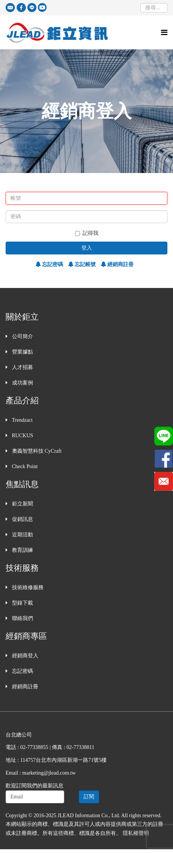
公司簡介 (22, 336)
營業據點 (22, 352)
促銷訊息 (22, 519)
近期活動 (22, 535)
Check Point (24, 466)
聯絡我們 (22, 618)
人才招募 (22, 367)
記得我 (86, 233)
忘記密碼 (52, 264)
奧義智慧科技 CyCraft (36, 451)
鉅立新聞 (22, 504)
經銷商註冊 (120, 264)
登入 (86, 248)
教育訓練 (22, 550)
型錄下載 (22, 603)
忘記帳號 (85, 264)
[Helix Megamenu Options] (164, 32)
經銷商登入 (24, 656)
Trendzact (22, 420)
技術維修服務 (27, 587)
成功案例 (22, 383)
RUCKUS (22, 435)
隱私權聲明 (136, 833)
